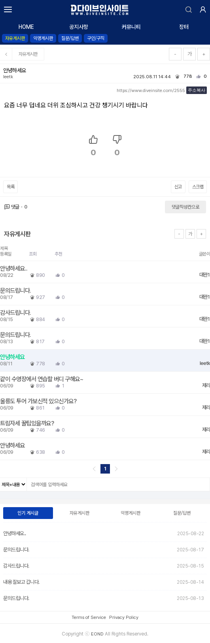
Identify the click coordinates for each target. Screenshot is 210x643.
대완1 (204, 275)
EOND (97, 634)
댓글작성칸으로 (185, 207)
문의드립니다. (16, 290)
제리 (206, 385)
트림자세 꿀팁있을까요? (27, 423)
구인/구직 (95, 38)
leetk (8, 76)
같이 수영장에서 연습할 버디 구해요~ (42, 379)
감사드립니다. (16, 312)
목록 (10, 187)
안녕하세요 (13, 357)
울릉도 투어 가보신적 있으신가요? (39, 401)
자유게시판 (15, 38)
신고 (178, 187)
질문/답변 (70, 38)
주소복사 (196, 90)
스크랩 (198, 187)
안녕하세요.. (14, 268)
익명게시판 (43, 38)
